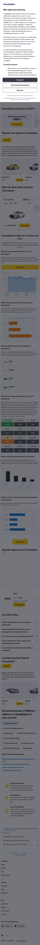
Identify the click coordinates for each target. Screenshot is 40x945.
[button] (20, 80)
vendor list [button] (17, 46)
